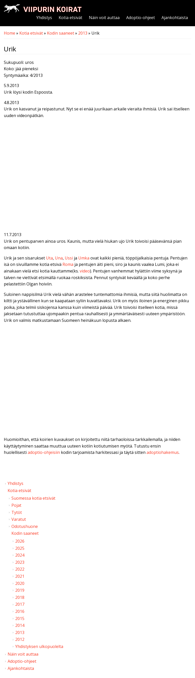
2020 (19, 583)
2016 (19, 611)
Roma (67, 264)
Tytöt (16, 512)
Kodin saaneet (60, 33)
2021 (19, 576)
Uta (49, 258)
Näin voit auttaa (104, 17)
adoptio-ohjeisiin (44, 452)
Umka (83, 258)
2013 (82, 33)
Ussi (69, 258)
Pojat (16, 505)
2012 (19, 639)
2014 (19, 625)
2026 (19, 541)
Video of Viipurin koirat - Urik (97, 176)
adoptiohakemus (163, 452)
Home (9, 33)
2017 (19, 604)
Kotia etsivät (70, 17)
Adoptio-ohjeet (140, 17)
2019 (19, 590)
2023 (19, 562)
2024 (19, 555)
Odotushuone (24, 526)
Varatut (18, 519)
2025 (19, 548)
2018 (19, 597)
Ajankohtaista (174, 17)
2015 (19, 618)
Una (59, 258)
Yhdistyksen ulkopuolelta (39, 646)
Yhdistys (44, 17)
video (85, 271)
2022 (19, 569)
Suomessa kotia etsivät (33, 498)
